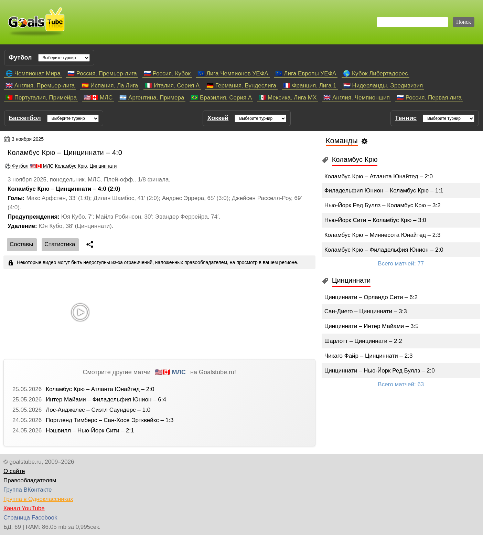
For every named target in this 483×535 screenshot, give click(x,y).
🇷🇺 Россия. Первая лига (429, 97)
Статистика (59, 244)
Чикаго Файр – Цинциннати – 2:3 (368, 356)
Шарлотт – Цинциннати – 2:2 (363, 341)
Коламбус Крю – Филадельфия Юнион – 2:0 (383, 249)
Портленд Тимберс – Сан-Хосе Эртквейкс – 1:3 (109, 420)
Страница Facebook (30, 517)
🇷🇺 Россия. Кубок (167, 73)
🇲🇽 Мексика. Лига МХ (287, 97)
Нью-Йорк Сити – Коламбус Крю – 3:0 (375, 220)
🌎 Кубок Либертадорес (375, 73)
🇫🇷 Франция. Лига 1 (309, 85)
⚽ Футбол (17, 166)
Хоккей (217, 118)
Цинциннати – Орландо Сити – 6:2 (371, 297)
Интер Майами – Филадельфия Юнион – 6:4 (106, 399)
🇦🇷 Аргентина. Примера (151, 97)
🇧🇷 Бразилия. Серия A (221, 97)
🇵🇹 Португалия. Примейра (41, 97)
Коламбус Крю (71, 166)
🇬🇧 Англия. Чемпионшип (356, 97)
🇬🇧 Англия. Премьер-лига (40, 85)
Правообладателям (29, 480)
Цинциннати (103, 166)
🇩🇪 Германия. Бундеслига (241, 85)
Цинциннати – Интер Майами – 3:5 (371, 326)
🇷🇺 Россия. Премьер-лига (102, 73)
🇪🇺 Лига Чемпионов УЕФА (232, 73)
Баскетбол (25, 118)
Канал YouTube (24, 508)
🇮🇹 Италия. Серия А (172, 85)
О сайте (14, 471)
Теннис (406, 118)
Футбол (20, 57)
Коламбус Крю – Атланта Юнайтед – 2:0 (100, 389)
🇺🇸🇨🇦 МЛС (98, 97)
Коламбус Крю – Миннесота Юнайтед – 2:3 (382, 235)
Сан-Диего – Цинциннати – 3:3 (365, 311)
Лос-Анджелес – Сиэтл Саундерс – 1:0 (98, 410)
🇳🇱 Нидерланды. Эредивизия (383, 85)
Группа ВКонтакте (27, 489)
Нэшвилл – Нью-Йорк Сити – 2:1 (90, 430)
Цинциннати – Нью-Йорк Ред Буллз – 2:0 (379, 370)
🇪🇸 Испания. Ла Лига (110, 85)
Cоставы (21, 244)
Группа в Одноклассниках (38, 499)
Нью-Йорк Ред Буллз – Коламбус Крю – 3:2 (382, 205)
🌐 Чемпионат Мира (33, 73)
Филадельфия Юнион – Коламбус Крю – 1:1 (383, 190)
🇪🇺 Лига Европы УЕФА (305, 73)
